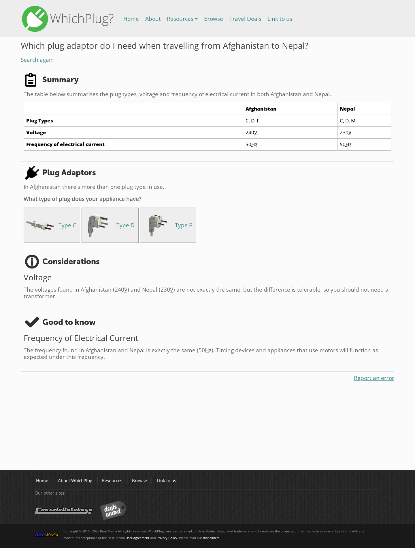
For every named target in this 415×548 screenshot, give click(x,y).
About (153, 19)
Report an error (374, 378)
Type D (125, 225)
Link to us (279, 19)
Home (131, 19)
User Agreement (137, 538)
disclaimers (211, 538)
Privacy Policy (167, 538)
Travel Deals (245, 19)
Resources (180, 19)
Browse (213, 19)
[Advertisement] (194, 427)
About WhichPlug (75, 481)
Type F (183, 225)
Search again (37, 60)
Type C (67, 225)
